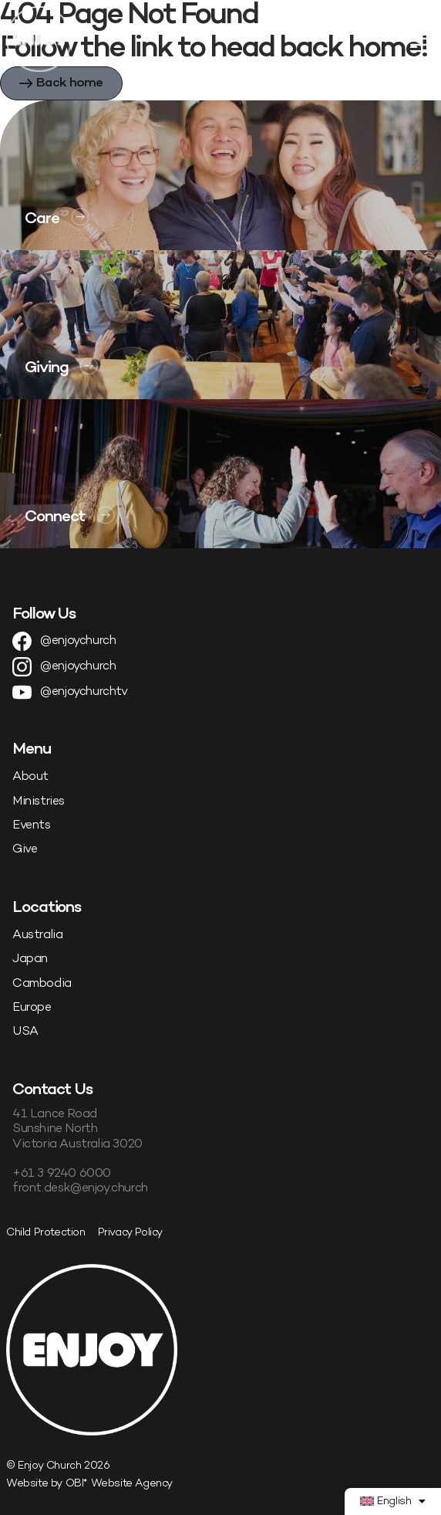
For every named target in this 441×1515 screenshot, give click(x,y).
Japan (30, 959)
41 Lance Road (54, 1114)
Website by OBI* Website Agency (89, 1483)
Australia (37, 935)
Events (31, 826)
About (30, 777)
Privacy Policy (130, 1232)
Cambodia (42, 984)
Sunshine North (54, 1129)
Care (42, 219)
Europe (32, 1008)
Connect (55, 517)
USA (25, 1032)
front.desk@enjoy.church (80, 1188)
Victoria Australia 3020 (77, 1144)
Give (24, 849)
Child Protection (46, 1232)
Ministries (38, 802)
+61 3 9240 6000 (61, 1174)
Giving (46, 368)
